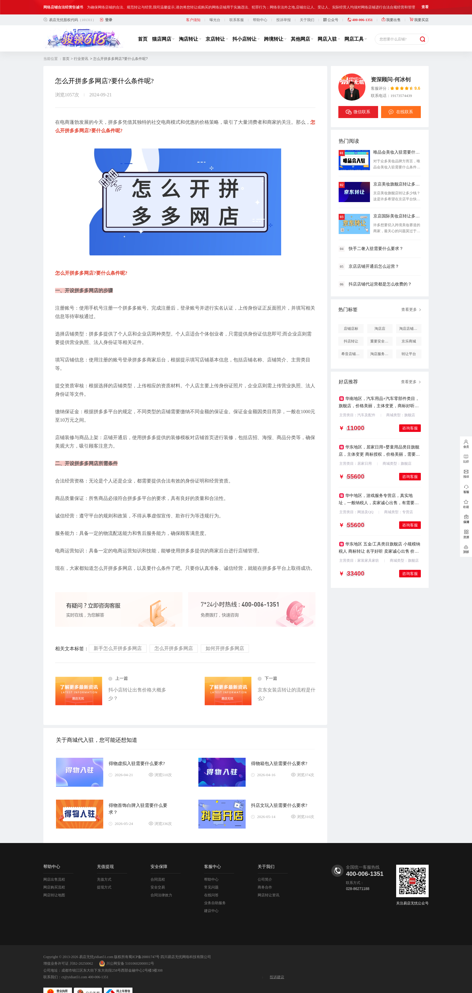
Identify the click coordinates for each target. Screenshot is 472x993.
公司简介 (265, 872)
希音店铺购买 (352, 346)
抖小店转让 (245, 31)
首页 (143, 31)
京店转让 (217, 31)
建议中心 (211, 903)
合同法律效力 (161, 887)
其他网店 (302, 31)
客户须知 (193, 12)
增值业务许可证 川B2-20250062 (68, 956)
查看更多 (409, 302)
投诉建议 (277, 969)
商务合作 (265, 880)
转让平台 (409, 346)
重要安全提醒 (381, 334)
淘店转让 (190, 31)
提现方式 (104, 880)
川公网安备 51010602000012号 (126, 956)
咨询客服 (410, 420)
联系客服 (236, 12)
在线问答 (211, 887)
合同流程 (158, 872)
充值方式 (104, 872)
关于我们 (307, 12)
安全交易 (158, 880)
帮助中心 (260, 12)
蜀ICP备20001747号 (144, 949)
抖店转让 (351, 334)
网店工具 (355, 31)
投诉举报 (283, 12)
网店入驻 (329, 31)
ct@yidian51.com (74, 969)
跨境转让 (275, 31)
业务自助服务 (215, 895)
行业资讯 (81, 51)
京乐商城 (409, 334)
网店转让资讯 (268, 887)
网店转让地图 (54, 887)
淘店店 (379, 321)
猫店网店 (163, 31)
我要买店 (419, 12)
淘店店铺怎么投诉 (410, 321)
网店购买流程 (54, 880)
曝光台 (215, 12)
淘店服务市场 (381, 346)
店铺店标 (351, 321)
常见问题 (211, 880)
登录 (108, 12)
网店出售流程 (54, 872)
